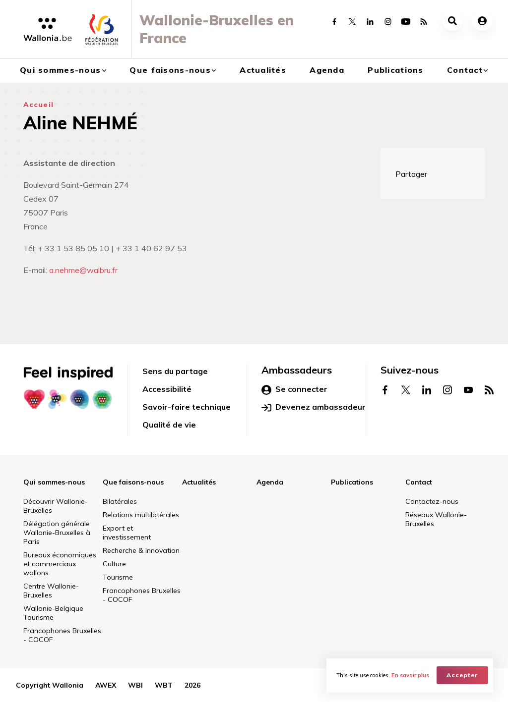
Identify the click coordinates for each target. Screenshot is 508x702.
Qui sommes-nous (60, 70)
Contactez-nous (431, 501)
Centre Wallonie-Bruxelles (51, 590)
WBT (164, 685)
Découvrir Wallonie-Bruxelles (55, 506)
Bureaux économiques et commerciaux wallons (59, 563)
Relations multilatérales (141, 514)
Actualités (263, 70)
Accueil (38, 104)
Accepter (462, 675)
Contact (465, 70)
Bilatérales (120, 501)
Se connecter (294, 389)
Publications (395, 70)
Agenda (327, 70)
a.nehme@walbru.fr (83, 270)
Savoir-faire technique (186, 407)
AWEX (105, 685)
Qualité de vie (169, 425)
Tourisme (118, 577)
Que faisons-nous (169, 70)
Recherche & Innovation (141, 550)
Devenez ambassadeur (313, 407)
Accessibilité (166, 389)
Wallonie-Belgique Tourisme (53, 613)
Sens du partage (175, 371)
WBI (135, 685)
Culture (114, 563)
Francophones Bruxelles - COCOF (62, 635)
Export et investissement (127, 532)
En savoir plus (410, 675)
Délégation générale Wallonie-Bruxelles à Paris (56, 532)
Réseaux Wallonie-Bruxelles (436, 519)
